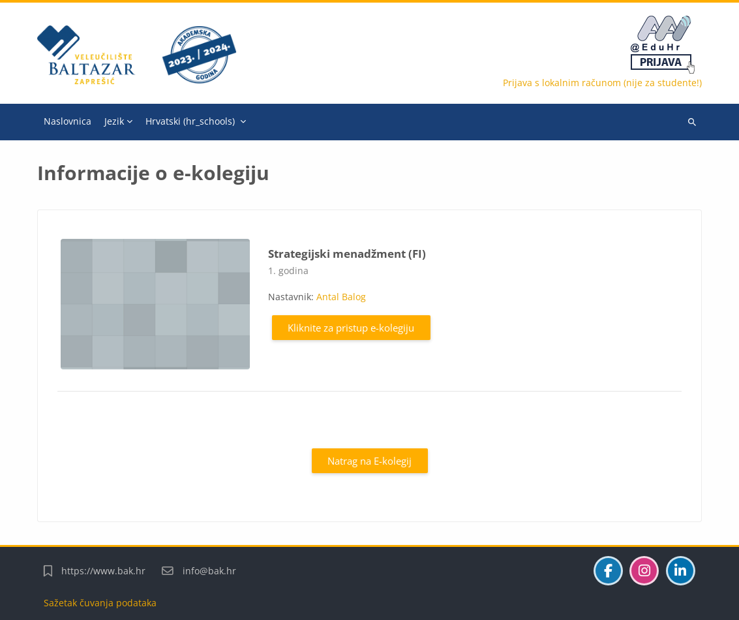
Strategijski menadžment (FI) (347, 253)
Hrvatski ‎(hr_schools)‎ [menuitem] (190, 121)
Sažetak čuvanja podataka (100, 603)
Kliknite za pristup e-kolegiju (351, 327)
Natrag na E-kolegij (369, 460)
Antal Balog (341, 296)
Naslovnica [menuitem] (67, 121)
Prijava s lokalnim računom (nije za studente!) (602, 82)
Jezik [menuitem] (114, 121)
